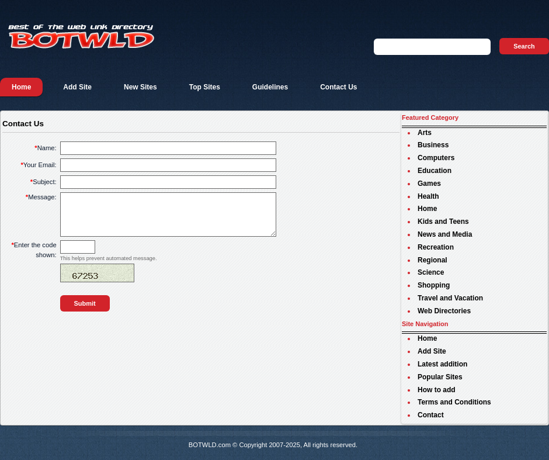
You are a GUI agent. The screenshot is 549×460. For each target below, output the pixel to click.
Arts (425, 133)
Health (428, 196)
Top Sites (204, 87)
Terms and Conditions (454, 402)
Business (433, 145)
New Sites (140, 87)
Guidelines (270, 87)
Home (21, 87)
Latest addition (442, 364)
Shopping (434, 285)
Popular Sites (440, 377)
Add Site (77, 87)
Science (431, 272)
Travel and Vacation (450, 298)
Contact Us (338, 87)
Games (429, 183)
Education (434, 171)
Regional (432, 260)
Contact (431, 415)
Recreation (436, 247)
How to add (437, 390)
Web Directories (444, 311)
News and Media (445, 234)
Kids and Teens (443, 221)
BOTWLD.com (210, 444)
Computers (436, 158)
